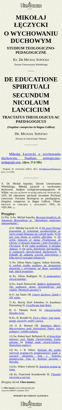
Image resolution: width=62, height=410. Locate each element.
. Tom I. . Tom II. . (35, 356)
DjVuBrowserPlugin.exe (50, 169)
